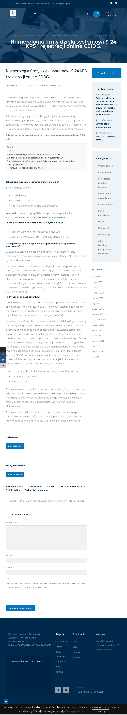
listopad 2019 (97, 314)
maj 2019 (95, 346)
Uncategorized (105, 166)
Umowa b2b (104, 228)
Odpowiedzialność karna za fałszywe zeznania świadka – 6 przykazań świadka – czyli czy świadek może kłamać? (106, 106)
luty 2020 (96, 303)
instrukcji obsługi (37, 256)
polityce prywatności (75, 711)
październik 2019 (99, 319)
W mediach (61, 663)
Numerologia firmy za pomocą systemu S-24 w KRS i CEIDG (50, 501)
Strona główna (19, 35)
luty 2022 (96, 277)
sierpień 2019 (97, 330)
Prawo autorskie (106, 204)
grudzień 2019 (98, 309)
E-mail (10, 567)
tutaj (58, 231)
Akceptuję (100, 712)
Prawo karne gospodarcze (104, 196)
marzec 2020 (97, 298)
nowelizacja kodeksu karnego (104, 183)
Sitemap (77, 659)
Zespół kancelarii (60, 656)
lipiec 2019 (96, 336)
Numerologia (15, 446)
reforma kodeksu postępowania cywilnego (105, 247)
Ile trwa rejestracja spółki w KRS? (26, 168)
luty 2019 (95, 357)
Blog (31, 35)
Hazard (101, 221)
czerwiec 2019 (98, 341)
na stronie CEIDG (27, 376)
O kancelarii (61, 643)
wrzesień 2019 (98, 325)
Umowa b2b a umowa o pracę (103, 125)
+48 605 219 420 (110, 16)
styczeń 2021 (97, 282)
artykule (16, 129)
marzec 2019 (97, 352)
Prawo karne (104, 172)
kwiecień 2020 (98, 293)
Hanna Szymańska (51, 86)
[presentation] (25, 598)
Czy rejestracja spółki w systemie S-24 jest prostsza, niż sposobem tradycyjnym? (42, 163)
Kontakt (59, 673)
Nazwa (10, 555)
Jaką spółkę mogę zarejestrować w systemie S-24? (34, 154)
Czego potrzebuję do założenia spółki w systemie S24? (36, 158)
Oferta (58, 648)
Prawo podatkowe (104, 213)
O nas (76, 643)
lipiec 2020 (96, 287)
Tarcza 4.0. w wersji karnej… (105, 138)
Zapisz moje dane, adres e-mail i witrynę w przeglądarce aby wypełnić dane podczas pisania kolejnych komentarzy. (46, 585)
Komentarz (12, 523)
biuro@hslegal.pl (63, 4)
